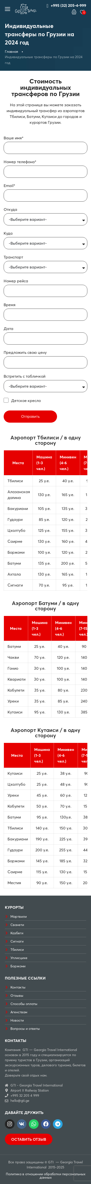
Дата (8, 328)
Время (10, 304)
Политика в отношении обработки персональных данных (45, 1176)
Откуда (10, 209)
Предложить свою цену (25, 352)
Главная (11, 51)
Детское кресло (26, 400)
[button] (74, 11)
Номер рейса (16, 280)
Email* (9, 185)
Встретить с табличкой (24, 376)
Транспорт (13, 257)
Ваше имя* (14, 137)
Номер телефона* (20, 161)
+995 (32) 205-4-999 (66, 5)
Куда (8, 233)
